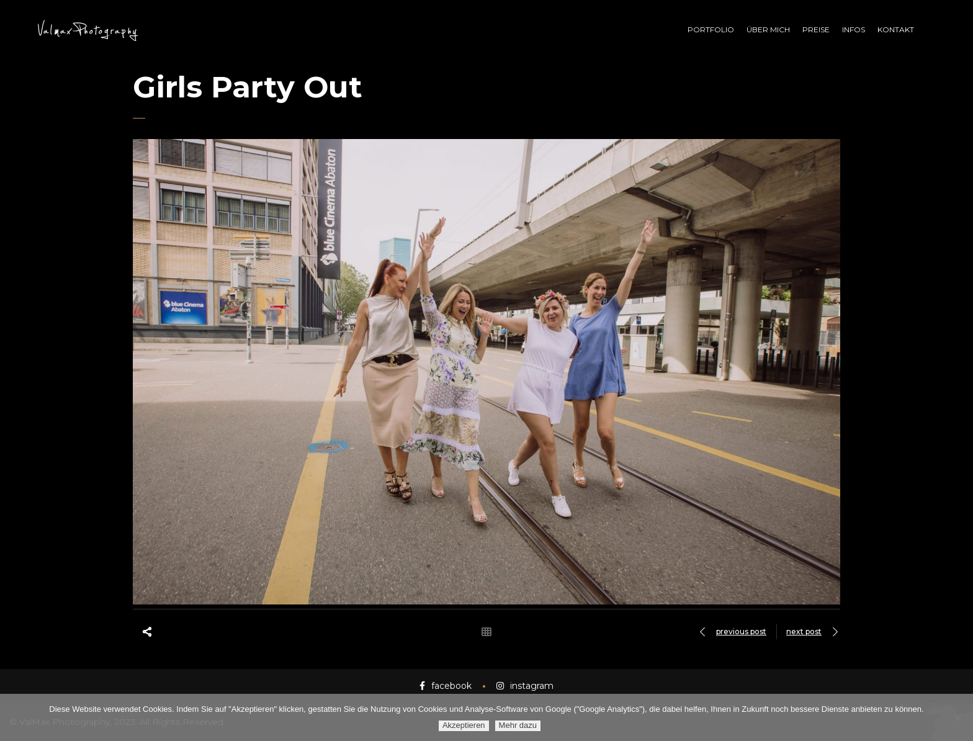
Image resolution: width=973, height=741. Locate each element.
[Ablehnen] (957, 717)
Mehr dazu (518, 725)
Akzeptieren (463, 725)
